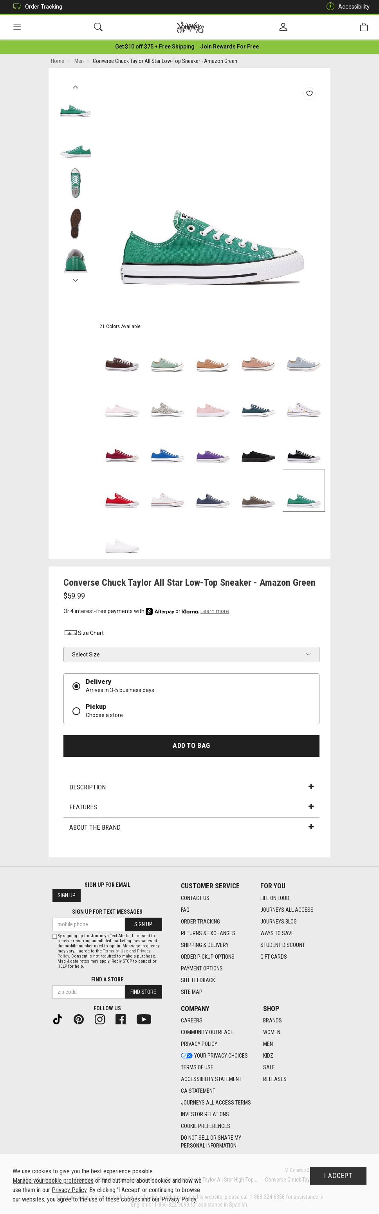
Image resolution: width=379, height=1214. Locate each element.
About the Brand (191, 827)
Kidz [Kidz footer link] (268, 1056)
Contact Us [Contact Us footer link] (195, 898)
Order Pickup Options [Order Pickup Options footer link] (208, 957)
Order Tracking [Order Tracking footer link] (200, 921)
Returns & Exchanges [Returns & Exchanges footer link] (208, 933)
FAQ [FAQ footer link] (185, 910)
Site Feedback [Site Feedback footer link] (198, 980)
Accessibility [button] (346, 7)
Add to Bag (191, 746)
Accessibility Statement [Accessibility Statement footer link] (211, 1079)
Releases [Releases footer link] (275, 1079)
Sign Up (67, 896)
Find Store (143, 992)
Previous (75, 85)
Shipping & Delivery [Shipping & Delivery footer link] (205, 945)
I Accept (338, 1176)
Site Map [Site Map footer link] (191, 992)
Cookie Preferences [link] (205, 1126)
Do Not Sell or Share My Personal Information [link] (211, 1142)
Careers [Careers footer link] (191, 1021)
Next (75, 279)
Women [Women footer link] (271, 1032)
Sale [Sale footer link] (269, 1068)
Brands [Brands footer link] (272, 1021)
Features (191, 807)
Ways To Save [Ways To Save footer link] (277, 933)
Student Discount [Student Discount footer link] (282, 945)
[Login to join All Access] (155, 47)
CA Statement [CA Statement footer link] (198, 1091)
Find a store (107, 979)
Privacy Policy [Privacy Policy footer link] (199, 1044)
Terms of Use (115, 951)
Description (191, 787)
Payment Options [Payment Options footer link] (202, 968)
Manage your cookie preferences (53, 1180)
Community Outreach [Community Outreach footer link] (207, 1032)
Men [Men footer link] (268, 1044)
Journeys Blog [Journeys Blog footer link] (278, 921)
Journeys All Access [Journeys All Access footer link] (287, 910)
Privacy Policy (69, 1190)
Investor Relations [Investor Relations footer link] (205, 1115)
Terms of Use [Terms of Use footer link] (197, 1068)
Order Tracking (35, 7)
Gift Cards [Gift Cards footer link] (273, 957)
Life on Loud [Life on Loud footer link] (274, 898)
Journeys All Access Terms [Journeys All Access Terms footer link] (216, 1103)
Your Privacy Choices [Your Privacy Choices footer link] (214, 1056)
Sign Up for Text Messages (107, 912)
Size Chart (83, 634)
